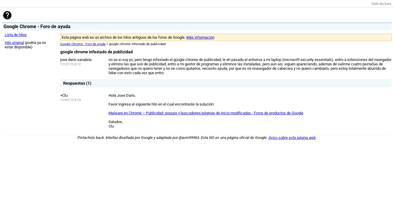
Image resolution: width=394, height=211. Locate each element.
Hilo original (14, 42)
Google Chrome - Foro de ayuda (83, 44)
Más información (200, 37)
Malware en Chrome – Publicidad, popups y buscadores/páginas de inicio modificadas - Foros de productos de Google (206, 113)
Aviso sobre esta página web (292, 137)
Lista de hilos (16, 35)
